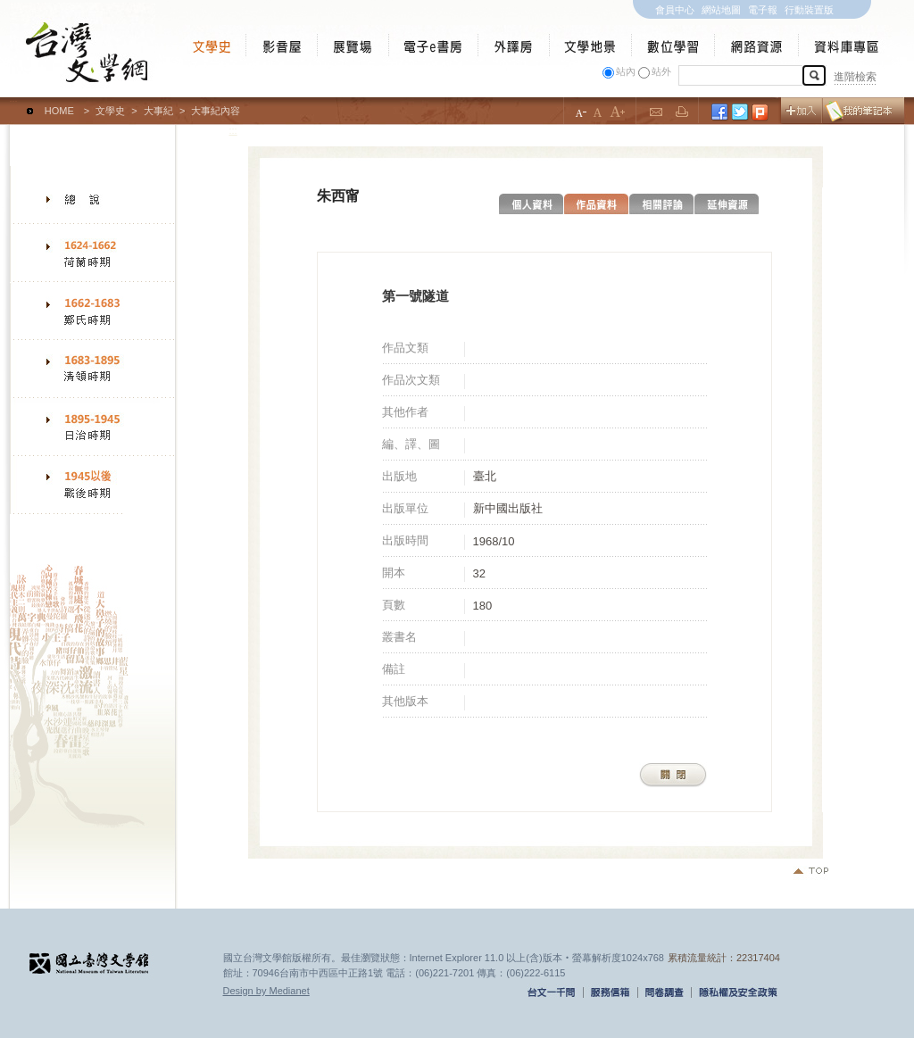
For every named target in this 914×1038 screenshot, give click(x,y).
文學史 (110, 110)
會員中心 (674, 9)
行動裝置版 (809, 9)
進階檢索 (855, 77)
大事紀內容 (215, 110)
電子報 (762, 9)
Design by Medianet (266, 990)
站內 (626, 71)
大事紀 (158, 110)
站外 (661, 71)
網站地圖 (721, 9)
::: (14, 102)
